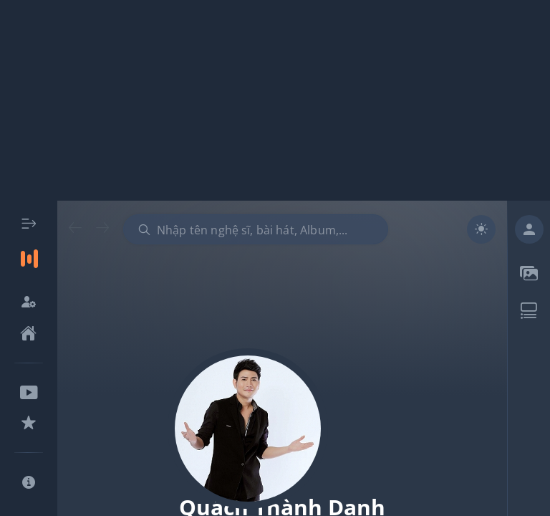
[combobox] (255, 229)
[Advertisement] (275, 100)
